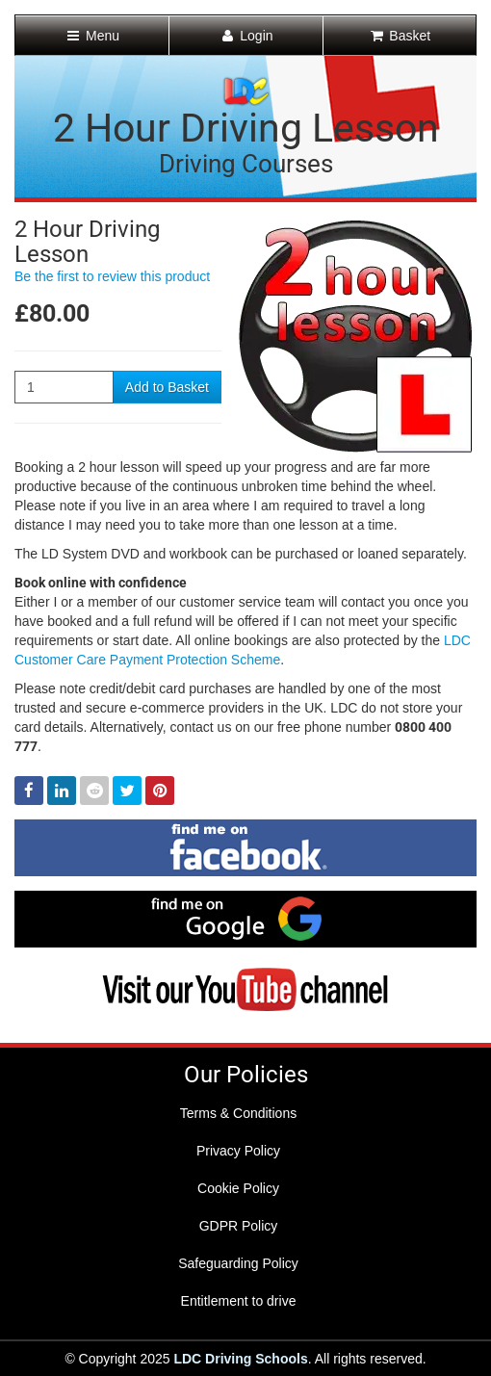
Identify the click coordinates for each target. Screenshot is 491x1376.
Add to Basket (167, 387)
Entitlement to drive (239, 1301)
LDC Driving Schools (240, 1358)
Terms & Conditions (238, 1113)
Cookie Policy (238, 1188)
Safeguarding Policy (238, 1263)
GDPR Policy (238, 1225)
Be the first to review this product (112, 276)
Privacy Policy (238, 1150)
